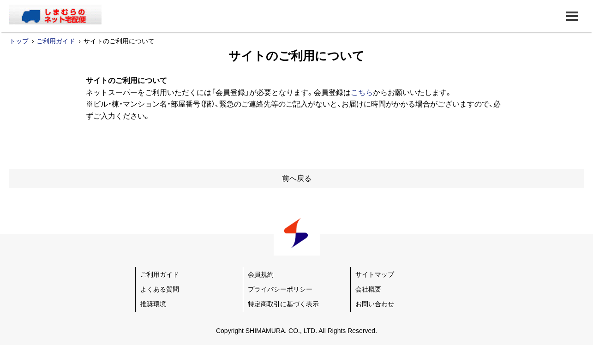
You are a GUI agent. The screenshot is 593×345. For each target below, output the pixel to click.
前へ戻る (296, 178)
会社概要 (368, 289)
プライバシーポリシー (280, 289)
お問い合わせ (374, 304)
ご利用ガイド (55, 41)
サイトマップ (374, 274)
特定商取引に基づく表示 (283, 304)
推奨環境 (153, 304)
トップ (19, 41)
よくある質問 (159, 289)
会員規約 (261, 274)
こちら (362, 92)
